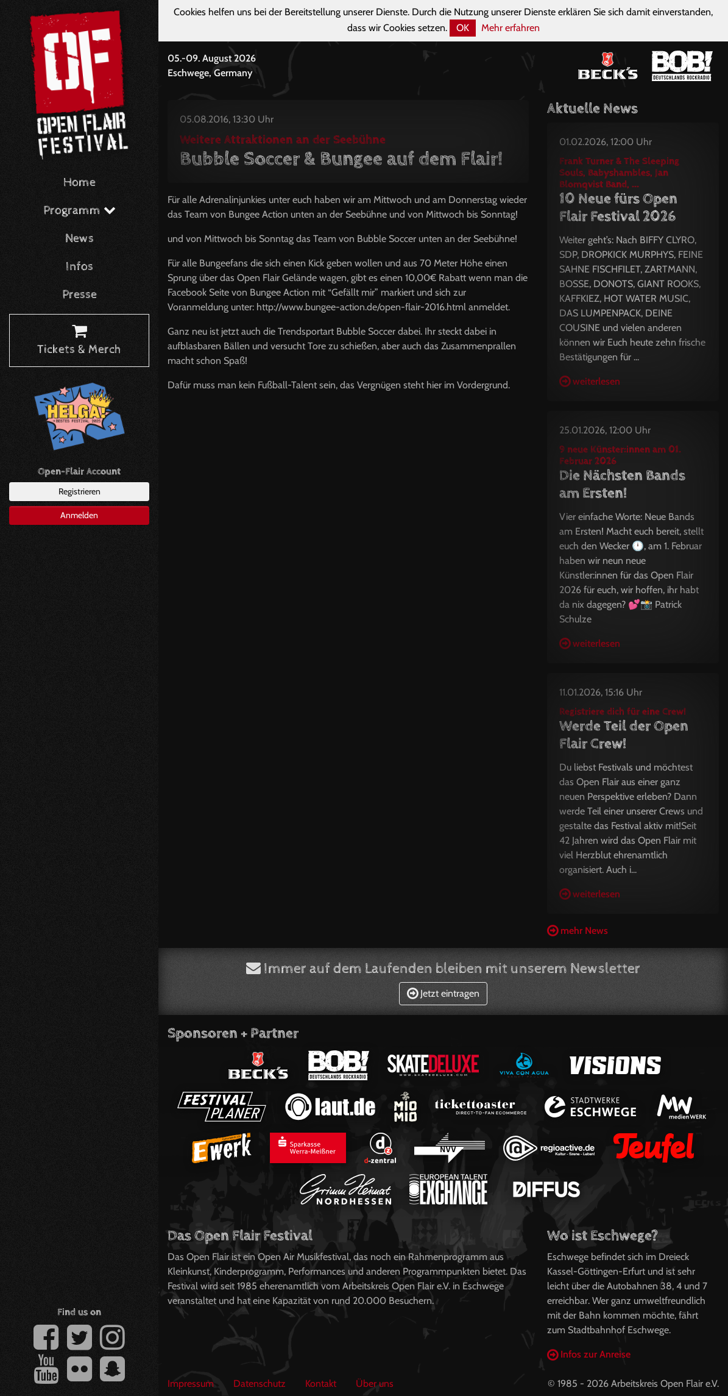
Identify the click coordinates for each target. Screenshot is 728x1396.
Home (79, 183)
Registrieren (79, 491)
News (79, 239)
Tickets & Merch (79, 341)
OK (462, 28)
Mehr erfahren (510, 28)
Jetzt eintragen (443, 993)
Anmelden (79, 515)
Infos (79, 267)
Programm (79, 211)
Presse (79, 295)
